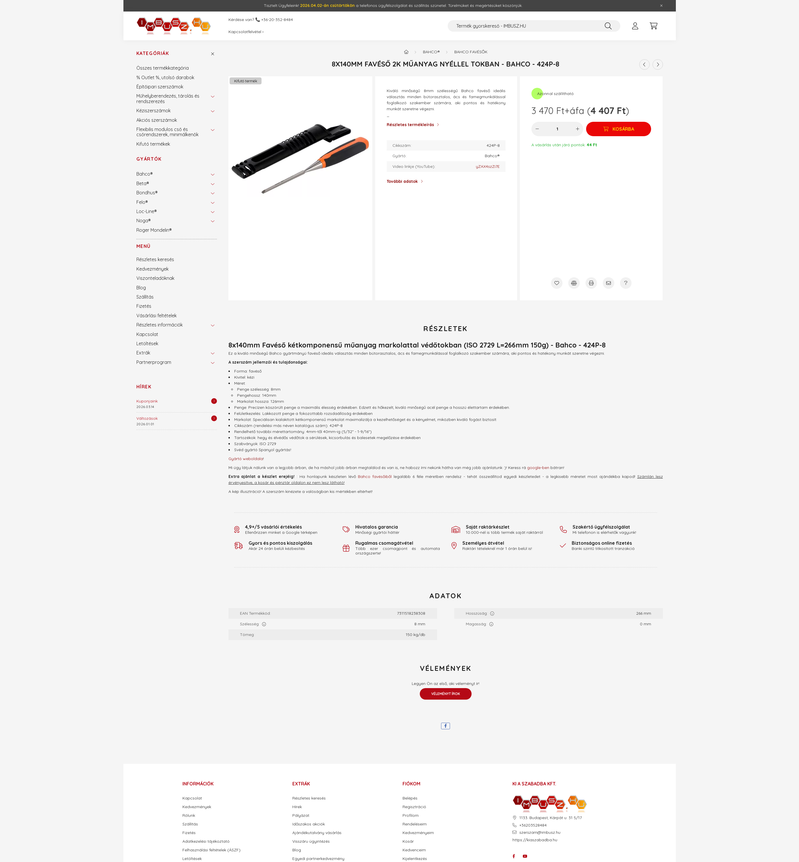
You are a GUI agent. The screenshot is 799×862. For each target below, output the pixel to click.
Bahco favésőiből (375, 476)
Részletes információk (159, 325)
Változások (147, 418)
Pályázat (300, 815)
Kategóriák (152, 53)
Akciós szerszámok (156, 120)
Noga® (143, 220)
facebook (513, 856)
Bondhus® (147, 192)
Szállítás (145, 297)
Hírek (144, 387)
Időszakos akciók (308, 824)
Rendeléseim (415, 824)
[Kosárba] (618, 129)
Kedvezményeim (418, 832)
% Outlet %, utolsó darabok (165, 77)
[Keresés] (608, 26)
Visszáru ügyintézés (311, 841)
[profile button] (635, 26)
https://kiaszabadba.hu (534, 839)
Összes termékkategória (162, 68)
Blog (141, 288)
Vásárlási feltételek (156, 315)
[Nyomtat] (591, 283)
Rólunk (188, 815)
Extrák (143, 353)
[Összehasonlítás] (574, 283)
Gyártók (149, 159)
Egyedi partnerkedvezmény (318, 858)
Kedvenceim (414, 850)
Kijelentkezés (415, 858)
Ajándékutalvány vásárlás (317, 832)
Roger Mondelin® (154, 230)
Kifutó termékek (153, 144)
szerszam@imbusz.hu (539, 832)
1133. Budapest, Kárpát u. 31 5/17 (550, 817)
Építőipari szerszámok (159, 87)
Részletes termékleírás (410, 124)
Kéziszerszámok (153, 110)
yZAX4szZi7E (488, 166)
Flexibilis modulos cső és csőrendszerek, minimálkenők (167, 131)
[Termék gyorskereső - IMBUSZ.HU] (534, 26)
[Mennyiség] (557, 129)
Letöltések (147, 343)
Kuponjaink (147, 401)
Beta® (142, 183)
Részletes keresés (155, 259)
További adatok (402, 181)
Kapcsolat (147, 334)
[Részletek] (214, 401)
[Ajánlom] (608, 283)
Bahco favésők (470, 51)
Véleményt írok (445, 694)
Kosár (408, 841)
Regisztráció (414, 806)
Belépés (410, 798)
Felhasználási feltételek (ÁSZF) (211, 850)
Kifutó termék (245, 81)
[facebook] (445, 726)
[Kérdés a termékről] (626, 283)
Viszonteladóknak (155, 278)
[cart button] (653, 26)
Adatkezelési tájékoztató (206, 841)
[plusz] (577, 129)
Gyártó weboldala (245, 458)
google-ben (538, 467)
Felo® (142, 202)
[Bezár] (661, 5)
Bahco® (144, 174)
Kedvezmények (152, 269)
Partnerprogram (153, 362)
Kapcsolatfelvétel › (246, 31)
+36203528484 (533, 825)
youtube (525, 856)
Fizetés (143, 306)
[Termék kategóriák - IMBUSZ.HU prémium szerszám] (406, 51)
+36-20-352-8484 (277, 19)
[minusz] (537, 129)
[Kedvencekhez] (556, 283)
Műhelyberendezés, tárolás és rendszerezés (167, 98)
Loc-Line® (146, 211)
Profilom (411, 815)
